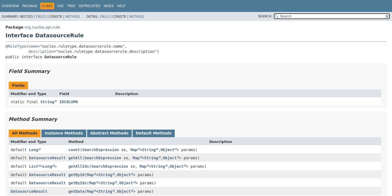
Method (72, 17)
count (74, 150)
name (33, 46)
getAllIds (78, 166)
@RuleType (15, 46)
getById (76, 175)
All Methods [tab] (24, 133)
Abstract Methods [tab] (109, 133)
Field (40, 17)
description (41, 51)
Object (167, 150)
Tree (71, 6)
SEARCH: (265, 16)
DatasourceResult (47, 158)
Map (133, 150)
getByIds (77, 183)
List (33, 166)
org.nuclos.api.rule (42, 27)
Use (60, 6)
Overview (10, 6)
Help (121, 6)
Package (29, 6)
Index (109, 6)
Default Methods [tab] (153, 133)
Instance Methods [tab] (64, 133)
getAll (75, 158)
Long (33, 150)
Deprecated (89, 6)
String (47, 102)
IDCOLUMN (68, 102)
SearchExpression (100, 150)
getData (76, 191)
